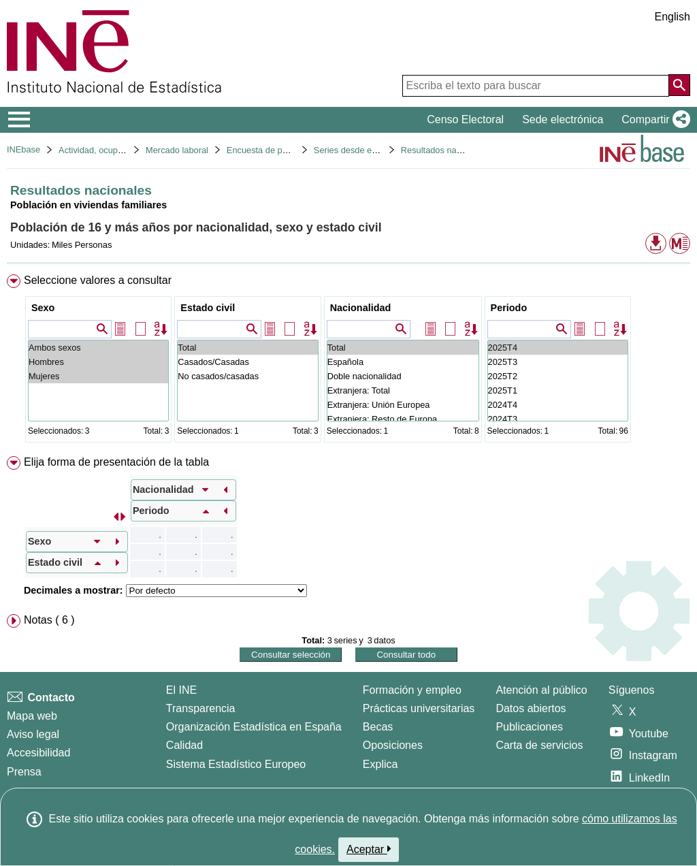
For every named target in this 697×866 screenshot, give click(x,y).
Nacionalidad (360, 307)
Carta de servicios (539, 745)
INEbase (23, 149)
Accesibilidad (38, 752)
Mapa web (32, 716)
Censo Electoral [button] (465, 119)
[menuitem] (348, 361)
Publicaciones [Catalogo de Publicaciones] (529, 727)
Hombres (98, 362)
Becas (378, 727)
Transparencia (201, 708)
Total (247, 347)
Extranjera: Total (403, 390)
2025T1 (558, 390)
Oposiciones (393, 745)
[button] (653, 120)
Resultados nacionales (445, 150)
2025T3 (558, 362)
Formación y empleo (412, 690)
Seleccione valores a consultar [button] (98, 280)
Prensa (24, 771)
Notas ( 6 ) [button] (49, 620)
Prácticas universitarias (419, 708)
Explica (380, 764)
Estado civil (207, 307)
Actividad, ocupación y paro (112, 150)
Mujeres (98, 376)
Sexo (42, 307)
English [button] (672, 16)
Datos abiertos (531, 708)
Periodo (509, 307)
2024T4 (558, 405)
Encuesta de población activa (283, 150)
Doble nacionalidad (403, 376)
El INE (181, 690)
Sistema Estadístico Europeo (236, 764)
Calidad (184, 745)
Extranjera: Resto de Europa (403, 419)
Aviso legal (33, 734)
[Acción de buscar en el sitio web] (679, 85)
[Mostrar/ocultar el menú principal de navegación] (19, 120)
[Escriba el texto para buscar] (535, 86)
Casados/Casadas (247, 362)
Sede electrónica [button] (562, 119)
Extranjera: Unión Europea (403, 405)
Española (403, 362)
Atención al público (541, 690)
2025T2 (558, 376)
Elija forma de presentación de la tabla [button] (116, 462)
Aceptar (368, 849)
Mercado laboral (177, 150)
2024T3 (558, 419)
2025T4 (558, 347)
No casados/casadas (247, 376)
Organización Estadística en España (254, 727)
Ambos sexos (98, 347)
